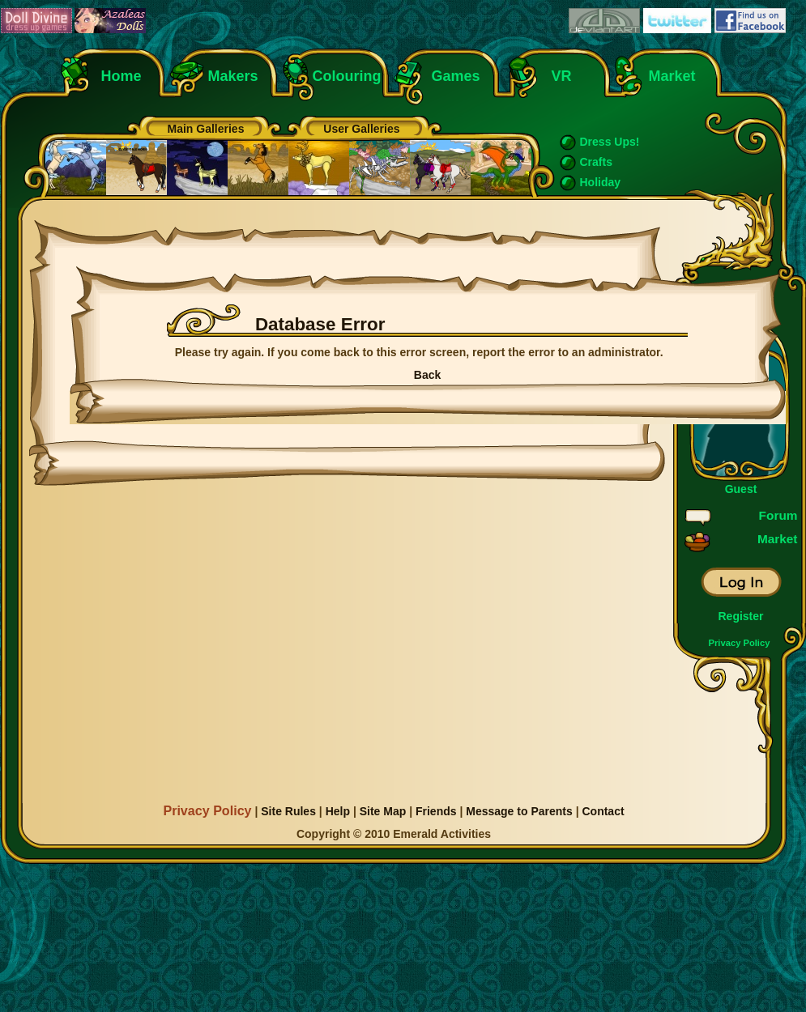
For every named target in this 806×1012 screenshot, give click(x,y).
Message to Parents (519, 811)
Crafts (596, 161)
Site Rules (288, 811)
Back (427, 374)
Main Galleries (206, 128)
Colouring (347, 76)
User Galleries (361, 128)
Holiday (600, 182)
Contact (603, 811)
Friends (436, 811)
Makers (233, 76)
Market (672, 76)
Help (338, 811)
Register (740, 616)
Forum (778, 515)
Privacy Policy (739, 643)
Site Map (383, 811)
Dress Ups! (610, 141)
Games (456, 76)
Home (121, 76)
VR (558, 76)
